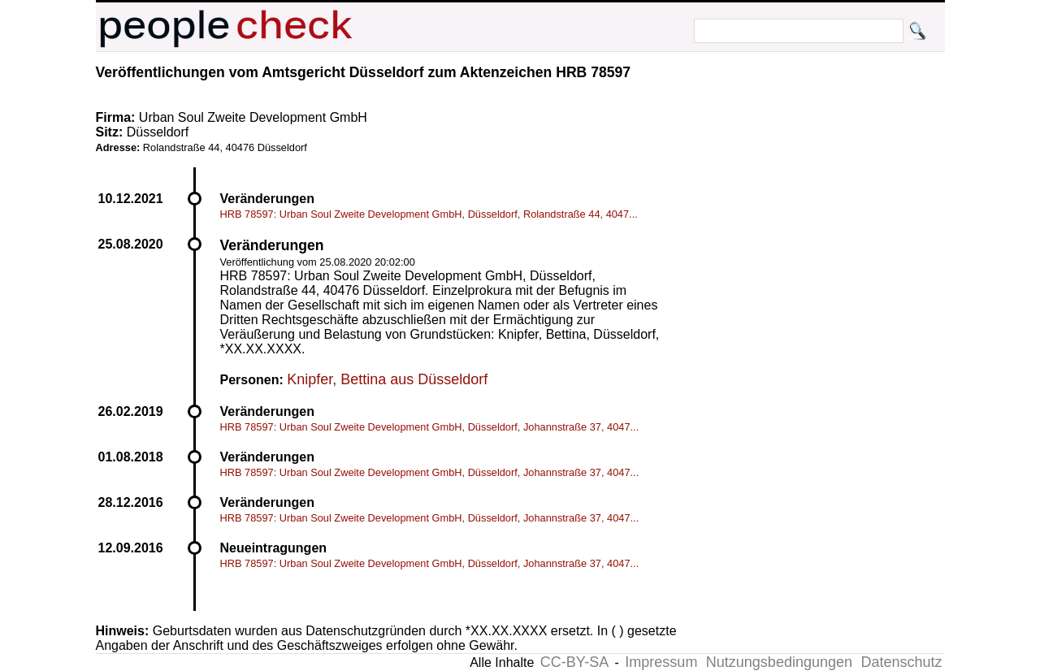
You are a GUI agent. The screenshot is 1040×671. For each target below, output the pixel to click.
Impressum (661, 662)
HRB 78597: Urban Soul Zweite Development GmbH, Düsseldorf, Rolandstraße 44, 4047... (429, 214)
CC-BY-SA (574, 662)
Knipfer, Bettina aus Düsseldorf (387, 379)
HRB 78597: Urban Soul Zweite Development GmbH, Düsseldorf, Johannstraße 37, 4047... (429, 427)
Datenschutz (901, 662)
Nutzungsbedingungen (779, 662)
